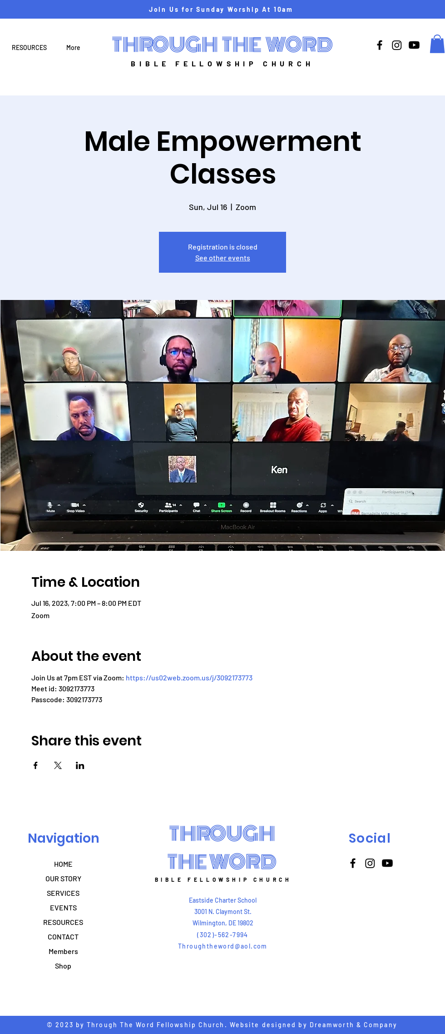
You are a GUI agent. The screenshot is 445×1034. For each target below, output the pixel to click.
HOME (63, 863)
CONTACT (63, 936)
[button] (437, 44)
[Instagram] (397, 45)
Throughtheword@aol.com (222, 946)
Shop (63, 965)
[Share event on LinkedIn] (80, 765)
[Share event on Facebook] (35, 765)
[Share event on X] (58, 765)
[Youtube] (414, 45)
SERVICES (63, 893)
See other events (222, 257)
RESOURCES (63, 922)
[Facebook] (379, 45)
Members (63, 951)
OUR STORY (63, 878)
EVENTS (63, 907)
